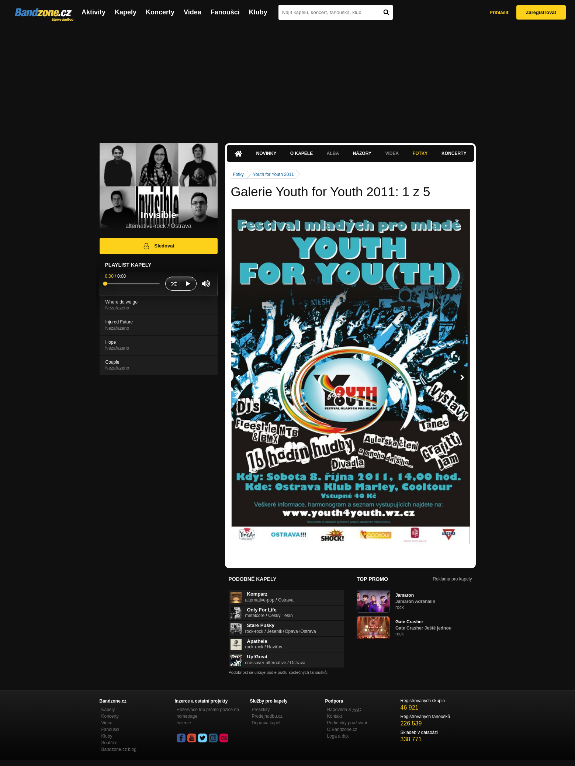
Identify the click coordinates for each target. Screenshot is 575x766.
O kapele (301, 153)
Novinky (266, 153)
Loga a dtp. (338, 736)
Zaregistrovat (541, 12)
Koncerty (160, 12)
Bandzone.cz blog (118, 749)
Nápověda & (344, 709)
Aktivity (93, 12)
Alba (333, 153)
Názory (362, 153)
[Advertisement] (287, 80)
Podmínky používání (347, 722)
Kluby (258, 12)
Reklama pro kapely (452, 579)
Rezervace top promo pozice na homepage (208, 713)
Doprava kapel (266, 722)
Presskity (261, 709)
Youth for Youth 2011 (273, 174)
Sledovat (158, 246)
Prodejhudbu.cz (267, 716)
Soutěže (109, 742)
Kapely (125, 12)
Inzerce (184, 722)
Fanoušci (225, 12)
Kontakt (334, 716)
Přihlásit (498, 12)
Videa (192, 12)
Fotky (420, 153)
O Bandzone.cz (342, 729)
